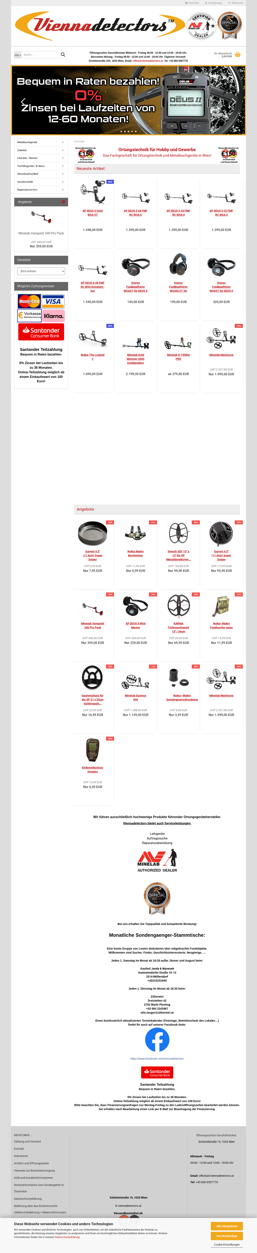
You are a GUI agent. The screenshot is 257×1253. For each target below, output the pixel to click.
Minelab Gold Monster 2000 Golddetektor (135, 358)
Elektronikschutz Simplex (92, 769)
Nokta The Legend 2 (92, 356)
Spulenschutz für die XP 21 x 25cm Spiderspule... (92, 699)
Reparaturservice (27, 189)
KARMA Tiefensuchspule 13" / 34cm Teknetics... (178, 628)
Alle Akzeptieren (227, 1226)
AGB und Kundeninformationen (33, 1177)
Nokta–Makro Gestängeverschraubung (182, 697)
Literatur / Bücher (27, 158)
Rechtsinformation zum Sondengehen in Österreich (39, 1188)
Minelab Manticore (221, 354)
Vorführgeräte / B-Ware (31, 166)
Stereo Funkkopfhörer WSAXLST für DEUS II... (178, 287)
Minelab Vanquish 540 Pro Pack (92, 625)
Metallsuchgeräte (27, 142)
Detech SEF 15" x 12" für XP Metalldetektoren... (178, 555)
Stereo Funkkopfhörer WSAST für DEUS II (135, 286)
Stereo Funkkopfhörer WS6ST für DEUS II (221, 286)
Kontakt (19, 1148)
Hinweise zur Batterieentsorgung (34, 1170)
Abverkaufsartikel (27, 173)
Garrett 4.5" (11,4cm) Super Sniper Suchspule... (221, 555)
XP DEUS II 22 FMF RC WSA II (221, 212)
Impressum (21, 1156)
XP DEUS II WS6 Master (136, 625)
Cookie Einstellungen (227, 1244)
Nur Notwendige (227, 1236)
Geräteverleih (25, 181)
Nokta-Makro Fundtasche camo (221, 625)
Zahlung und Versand (27, 1141)
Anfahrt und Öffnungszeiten (31, 1163)
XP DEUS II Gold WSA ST (93, 212)
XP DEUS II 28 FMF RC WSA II (135, 212)
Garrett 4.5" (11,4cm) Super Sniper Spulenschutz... (93, 555)
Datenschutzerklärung (67, 1237)
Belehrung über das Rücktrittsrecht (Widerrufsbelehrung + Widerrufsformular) (40, 1209)
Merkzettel (235, 3)
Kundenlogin (213, 3)
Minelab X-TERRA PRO (178, 356)
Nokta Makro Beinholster (135, 553)
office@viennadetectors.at (148, 60)
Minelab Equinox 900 (135, 697)
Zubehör (22, 150)
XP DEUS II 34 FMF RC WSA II (178, 212)
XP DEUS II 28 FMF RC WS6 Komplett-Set (92, 286)
